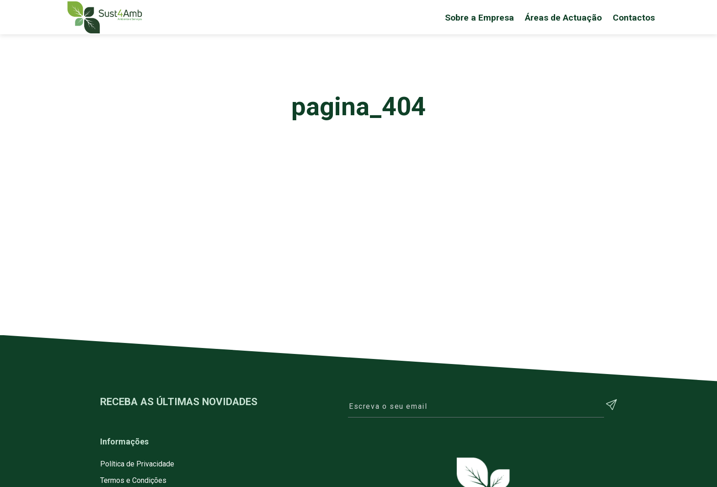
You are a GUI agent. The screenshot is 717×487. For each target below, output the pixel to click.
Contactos (634, 17)
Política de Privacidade (137, 464)
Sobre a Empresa (479, 17)
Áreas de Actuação (563, 17)
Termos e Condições (133, 480)
